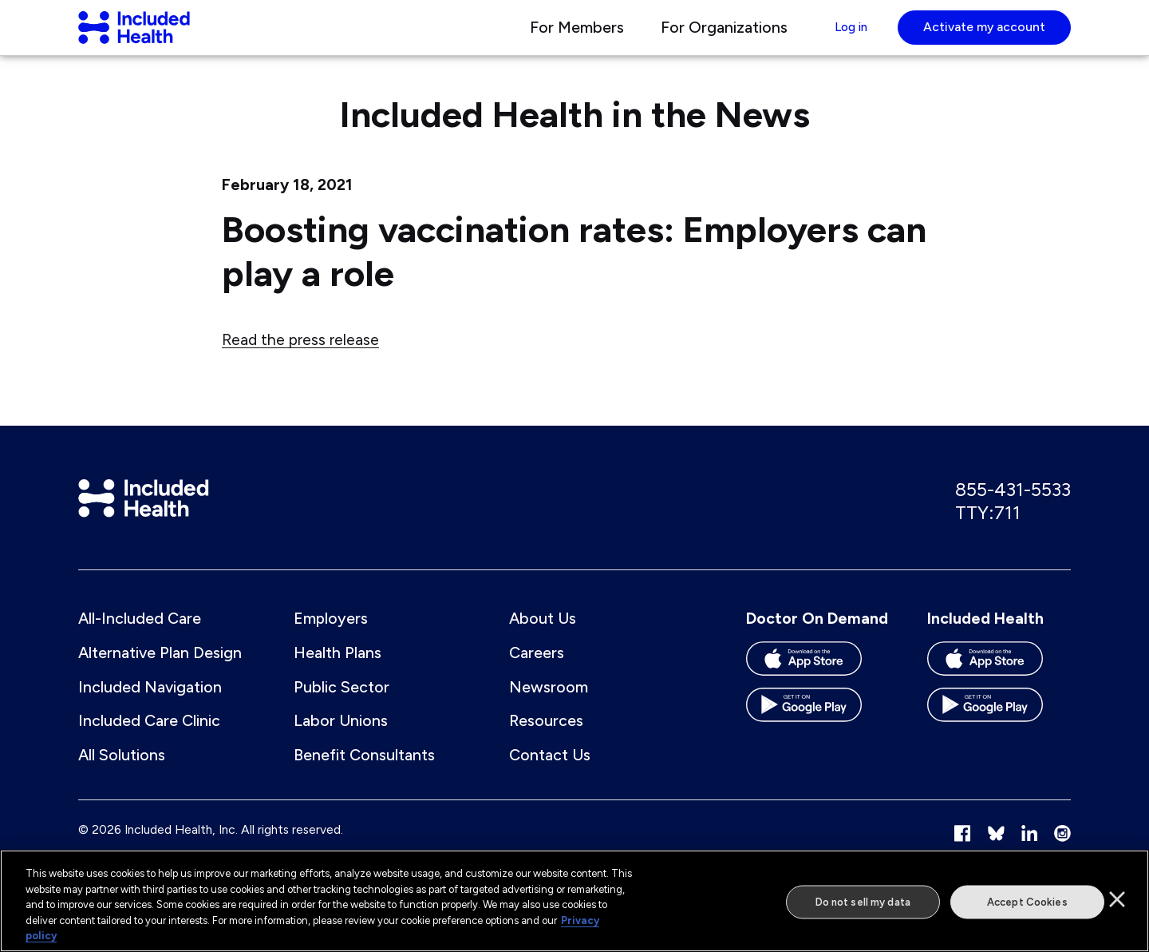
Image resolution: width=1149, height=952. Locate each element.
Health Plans (337, 674)
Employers (331, 639)
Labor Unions (341, 742)
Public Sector (341, 708)
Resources (546, 742)
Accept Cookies (1027, 902)
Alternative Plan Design (160, 674)
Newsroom (548, 708)
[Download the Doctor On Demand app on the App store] (818, 686)
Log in (841, 35)
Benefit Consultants (364, 776)
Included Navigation (150, 708)
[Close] (1117, 899)
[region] (574, 901)
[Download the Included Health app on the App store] (999, 686)
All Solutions (121, 776)
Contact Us (549, 776)
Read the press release (300, 357)
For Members (558, 35)
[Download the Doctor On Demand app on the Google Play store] (818, 732)
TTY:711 (988, 532)
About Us (542, 639)
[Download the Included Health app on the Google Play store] (999, 732)
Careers (536, 674)
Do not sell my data (862, 902)
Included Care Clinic (149, 742)
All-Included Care (139, 639)
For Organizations (705, 35)
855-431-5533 (1013, 509)
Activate (984, 35)
